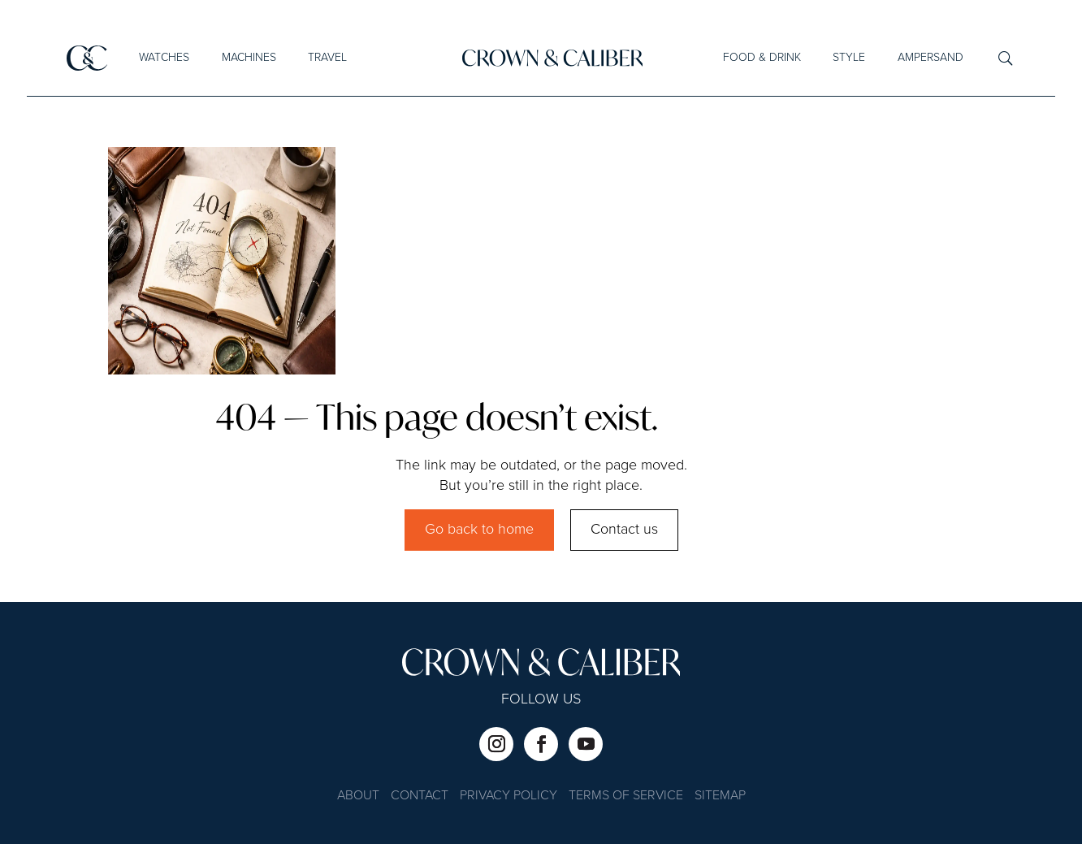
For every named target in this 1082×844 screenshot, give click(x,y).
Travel (327, 57)
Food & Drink (762, 57)
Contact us (624, 529)
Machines (249, 57)
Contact (419, 796)
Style (849, 57)
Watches (164, 57)
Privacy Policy (508, 796)
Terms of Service (626, 796)
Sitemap (720, 796)
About (358, 796)
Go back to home (479, 529)
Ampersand (930, 57)
